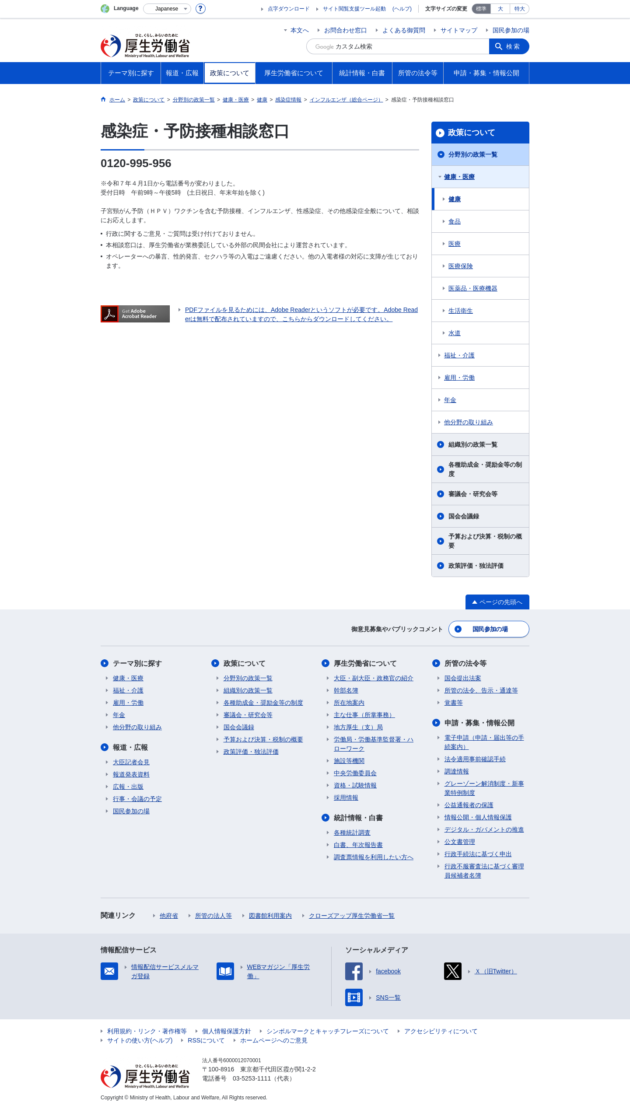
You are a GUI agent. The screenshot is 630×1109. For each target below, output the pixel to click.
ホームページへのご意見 (274, 1040)
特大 (519, 9)
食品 (454, 221)
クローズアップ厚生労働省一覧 (352, 915)
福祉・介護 (459, 355)
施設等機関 (349, 760)
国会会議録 (463, 516)
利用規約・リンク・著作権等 (147, 1031)
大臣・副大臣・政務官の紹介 (373, 678)
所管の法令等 (465, 663)
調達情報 (456, 771)
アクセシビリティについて (441, 1031)
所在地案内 (349, 702)
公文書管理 (459, 841)
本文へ (299, 30)
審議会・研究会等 (472, 493)
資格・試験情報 (355, 785)
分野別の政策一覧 (472, 154)
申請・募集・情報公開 (479, 723)
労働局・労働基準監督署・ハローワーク (373, 744)
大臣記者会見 (131, 762)
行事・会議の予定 (137, 798)
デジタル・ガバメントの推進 (484, 829)
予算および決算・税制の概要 (485, 541)
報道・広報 (130, 747)
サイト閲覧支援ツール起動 (354, 9)
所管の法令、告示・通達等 (481, 690)
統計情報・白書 (358, 818)
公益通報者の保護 (469, 804)
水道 (454, 332)
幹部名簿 (346, 690)
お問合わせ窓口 (345, 30)
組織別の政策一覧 (472, 444)
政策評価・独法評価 (476, 565)
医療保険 (460, 265)
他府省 (169, 915)
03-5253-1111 (252, 1078)
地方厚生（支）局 (358, 727)
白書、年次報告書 (358, 844)
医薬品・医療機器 (472, 288)
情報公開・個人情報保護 (478, 817)
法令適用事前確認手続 (475, 759)
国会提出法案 (462, 678)
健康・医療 (459, 176)
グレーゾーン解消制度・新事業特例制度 (484, 788)
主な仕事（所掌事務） (364, 714)
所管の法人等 (213, 915)
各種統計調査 (352, 832)
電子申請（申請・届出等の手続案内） (484, 742)
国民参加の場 (511, 30)
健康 (454, 199)
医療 (454, 243)
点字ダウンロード (289, 9)
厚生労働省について (365, 663)
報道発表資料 (131, 774)
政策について (471, 132)
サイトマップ (459, 30)
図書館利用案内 (270, 915)
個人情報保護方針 (226, 1031)
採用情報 (346, 797)
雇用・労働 (459, 377)
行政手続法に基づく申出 (478, 853)
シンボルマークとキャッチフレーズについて (327, 1031)
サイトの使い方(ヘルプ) (139, 1040)
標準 (481, 9)
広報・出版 (128, 786)
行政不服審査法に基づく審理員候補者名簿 (484, 871)
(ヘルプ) (402, 9)
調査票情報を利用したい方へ (373, 857)
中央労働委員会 (355, 773)
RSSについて (206, 1040)
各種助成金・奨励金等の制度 (485, 469)
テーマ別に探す (137, 663)
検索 (513, 46)
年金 (450, 399)
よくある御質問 (403, 30)
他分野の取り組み (468, 422)
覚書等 (453, 702)
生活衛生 (460, 310)
